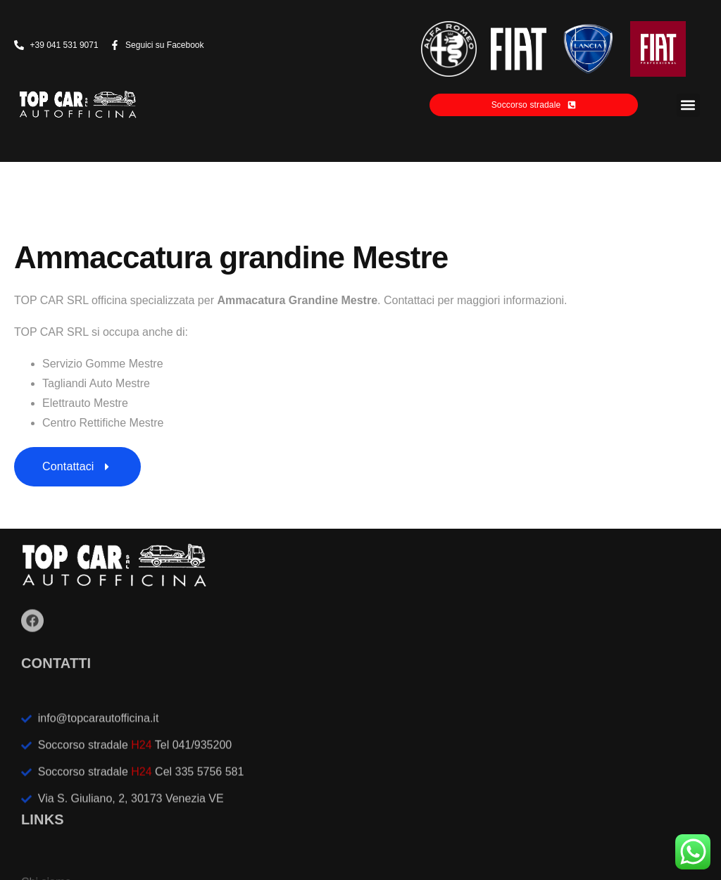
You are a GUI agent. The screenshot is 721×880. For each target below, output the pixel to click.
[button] (688, 105)
